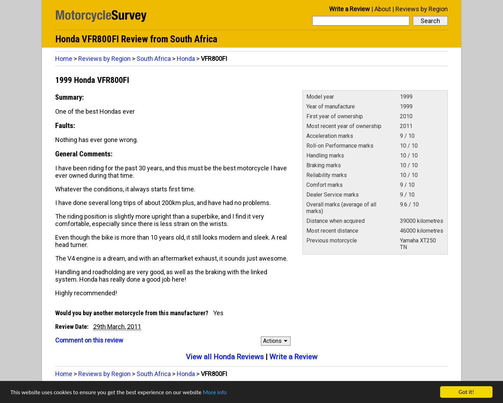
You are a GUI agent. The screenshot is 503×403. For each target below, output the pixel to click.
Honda (186, 58)
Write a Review (349, 9)
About (382, 9)
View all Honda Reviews (225, 357)
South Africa (154, 58)
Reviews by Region (421, 9)
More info (215, 392)
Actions (276, 341)
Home (63, 58)
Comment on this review (89, 340)
